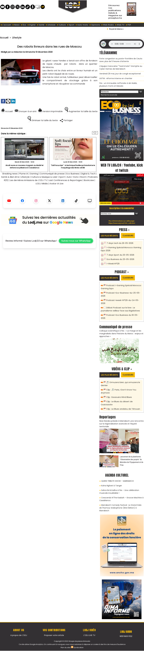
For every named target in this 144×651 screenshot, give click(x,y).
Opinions (94, 25)
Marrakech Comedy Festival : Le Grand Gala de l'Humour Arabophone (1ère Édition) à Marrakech (120, 508)
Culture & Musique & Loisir (44, 176)
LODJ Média (42, 183)
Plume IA (23, 173)
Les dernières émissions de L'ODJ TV (28, 180)
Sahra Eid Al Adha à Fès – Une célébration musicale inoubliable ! (119, 491)
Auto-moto (82, 25)
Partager (66, 120)
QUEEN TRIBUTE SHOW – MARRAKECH (117, 481)
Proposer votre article (54, 635)
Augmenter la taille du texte (81, 111)
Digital (31, 25)
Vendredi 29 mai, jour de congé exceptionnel (120, 73)
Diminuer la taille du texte (43, 120)
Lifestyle (50, 25)
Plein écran (138, 179)
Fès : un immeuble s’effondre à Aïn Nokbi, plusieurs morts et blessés (118, 84)
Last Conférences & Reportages (65, 180)
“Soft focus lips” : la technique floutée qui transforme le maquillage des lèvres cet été (73, 166)
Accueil (4, 37)
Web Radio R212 (126, 636)
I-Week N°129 (113, 263)
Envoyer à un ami (25, 111)
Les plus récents (109, 235)
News (16, 25)
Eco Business (72, 173)
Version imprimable (50, 111)
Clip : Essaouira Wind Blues (119, 397)
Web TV (119, 25)
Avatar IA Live (56, 183)
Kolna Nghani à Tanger (111, 485)
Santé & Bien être (10, 176)
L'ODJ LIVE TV (89, 635)
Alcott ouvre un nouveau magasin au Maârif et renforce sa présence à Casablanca (24, 166)
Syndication (78, 647)
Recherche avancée (109, 95)
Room (83, 176)
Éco (23, 25)
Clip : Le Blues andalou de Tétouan (123, 408)
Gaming (34, 173)
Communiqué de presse (52, 173)
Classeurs (128, 235)
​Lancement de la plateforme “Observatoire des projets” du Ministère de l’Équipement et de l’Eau (131, 460)
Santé (40, 25)
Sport (70, 25)
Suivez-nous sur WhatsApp (76, 241)
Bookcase (89, 180)
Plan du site (65, 647)
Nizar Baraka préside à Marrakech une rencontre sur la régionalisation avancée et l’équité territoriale (121, 424)
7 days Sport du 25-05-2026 (120, 254)
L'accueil (6, 25)
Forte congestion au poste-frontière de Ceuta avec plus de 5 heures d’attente (120, 60)
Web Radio (107, 25)
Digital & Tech (88, 173)
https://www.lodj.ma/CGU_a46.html (121, 223)
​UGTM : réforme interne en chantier (115, 78)
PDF (128, 25)
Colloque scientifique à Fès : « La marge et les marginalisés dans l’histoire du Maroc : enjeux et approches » (121, 333)
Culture (61, 25)
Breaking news (9, 173)
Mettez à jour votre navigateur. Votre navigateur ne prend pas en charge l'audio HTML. (126, 44)
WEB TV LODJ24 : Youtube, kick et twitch (122, 167)
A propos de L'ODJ (18, 635)
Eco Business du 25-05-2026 (120, 259)
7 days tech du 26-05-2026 (120, 243)
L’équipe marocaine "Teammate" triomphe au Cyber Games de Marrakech (120, 67)
